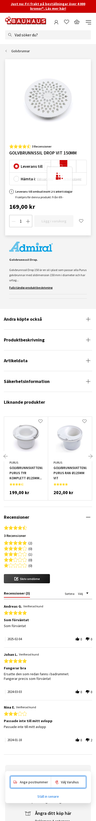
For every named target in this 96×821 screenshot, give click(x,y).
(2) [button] (30, 543)
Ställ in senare (48, 796)
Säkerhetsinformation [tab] (27, 381)
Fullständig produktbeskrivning (31, 287)
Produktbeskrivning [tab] (24, 340)
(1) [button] (30, 554)
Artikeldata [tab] (16, 360)
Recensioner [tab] (16, 517)
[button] (27, 578)
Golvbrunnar (20, 51)
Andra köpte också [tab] (23, 319)
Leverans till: (32, 166)
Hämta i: (28, 178)
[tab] (17, 594)
